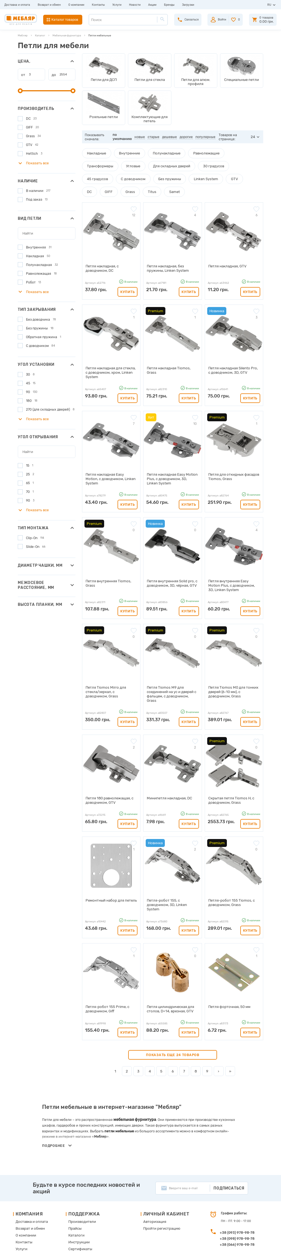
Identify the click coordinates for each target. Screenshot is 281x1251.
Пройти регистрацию (154, 1180)
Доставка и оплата (17, 5)
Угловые (92, 163)
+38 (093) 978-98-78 (237, 1184)
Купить (127, 273)
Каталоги (75, 1186)
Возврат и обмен (49, 5)
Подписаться (228, 1140)
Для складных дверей (126, 163)
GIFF (188, 175)
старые (154, 135)
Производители (80, 1173)
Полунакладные (156, 151)
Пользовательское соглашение (90, 1211)
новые (140, 135)
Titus (226, 175)
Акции (152, 5)
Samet (246, 175)
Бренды (169, 5)
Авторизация (148, 1173)
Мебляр (23, 35)
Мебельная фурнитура (66, 35)
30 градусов (163, 163)
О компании (76, 5)
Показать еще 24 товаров (172, 1007)
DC (171, 175)
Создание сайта (240, 1242)
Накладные (95, 151)
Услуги (116, 5)
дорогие (186, 135)
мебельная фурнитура (132, 1071)
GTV (154, 175)
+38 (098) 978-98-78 (237, 1190)
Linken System (129, 175)
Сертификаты (78, 1198)
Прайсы (74, 1180)
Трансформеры (226, 151)
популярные (206, 135)
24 (253, 134)
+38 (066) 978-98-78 (237, 1196)
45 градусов (194, 163)
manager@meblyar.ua (235, 1208)
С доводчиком (225, 163)
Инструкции (77, 1192)
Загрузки (188, 5)
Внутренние (124, 151)
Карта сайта (77, 1205)
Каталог (40, 35)
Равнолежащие (191, 151)
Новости (134, 5)
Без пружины (97, 175)
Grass (207, 175)
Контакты (98, 5)
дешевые (170, 135)
